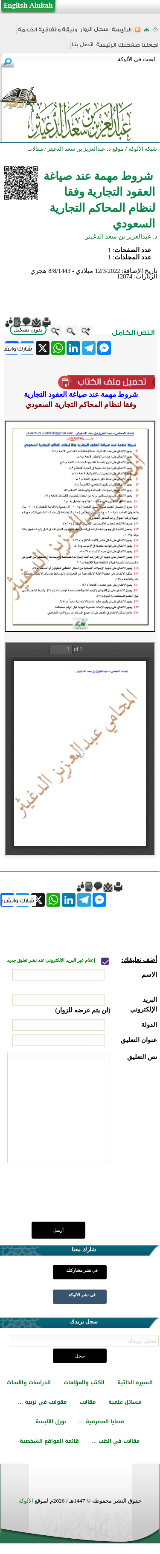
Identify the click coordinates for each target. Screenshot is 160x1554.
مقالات (87, 1402)
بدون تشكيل (28, 329)
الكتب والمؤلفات (84, 1382)
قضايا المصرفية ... (101, 1421)
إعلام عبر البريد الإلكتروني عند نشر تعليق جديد (51, 960)
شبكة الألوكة (142, 149)
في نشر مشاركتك (82, 1270)
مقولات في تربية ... (42, 1402)
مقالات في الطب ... (116, 1441)
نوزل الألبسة (50, 1421)
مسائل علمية (124, 1402)
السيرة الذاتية (135, 1382)
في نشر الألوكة (82, 1295)
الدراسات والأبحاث (29, 1382)
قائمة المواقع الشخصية (49, 1441)
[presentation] (92, 1197)
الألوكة (25, 1501)
